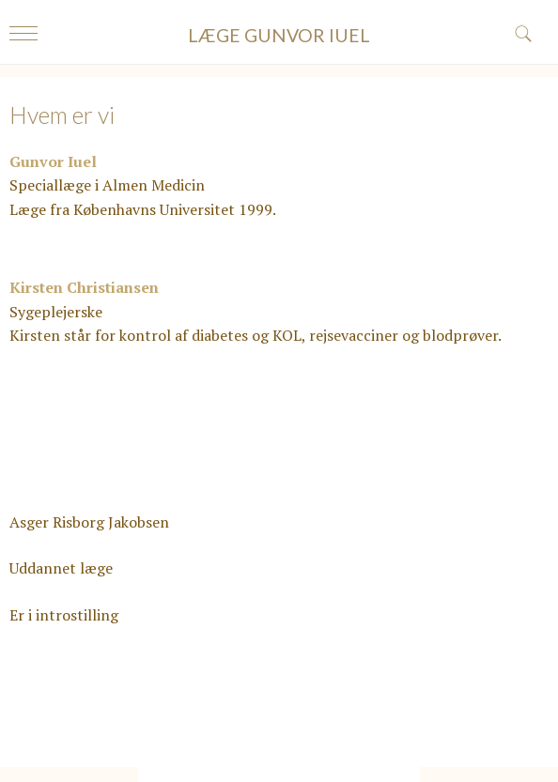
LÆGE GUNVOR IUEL (279, 35)
